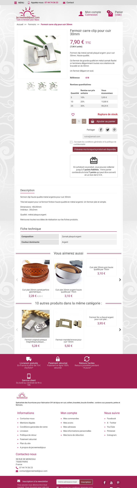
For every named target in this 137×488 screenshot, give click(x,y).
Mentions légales (27, 406)
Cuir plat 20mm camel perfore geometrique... (35, 291)
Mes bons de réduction (73, 418)
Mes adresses (69, 410)
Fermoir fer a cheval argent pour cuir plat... (101, 318)
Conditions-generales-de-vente (33, 410)
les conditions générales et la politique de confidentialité (76, 471)
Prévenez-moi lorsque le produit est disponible (95, 150)
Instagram (111, 418)
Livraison (24, 414)
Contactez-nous (27, 402)
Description (27, 190)
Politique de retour (28, 418)
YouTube (111, 410)
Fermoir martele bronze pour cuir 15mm (68, 341)
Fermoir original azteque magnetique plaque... (36, 341)
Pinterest (111, 414)
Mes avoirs (68, 406)
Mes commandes (71, 402)
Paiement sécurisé (28, 422)
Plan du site (25, 426)
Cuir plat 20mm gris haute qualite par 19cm (101, 268)
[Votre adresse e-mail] (67, 464)
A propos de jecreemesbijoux (33, 430)
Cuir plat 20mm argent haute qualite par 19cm (69, 291)
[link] (100, 130)
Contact (68, 2)
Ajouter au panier (102, 121)
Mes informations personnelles (77, 414)
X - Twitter (111, 406)
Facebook (111, 402)
